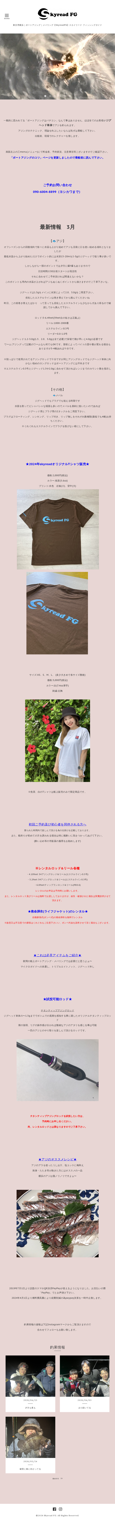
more (57, 1478)
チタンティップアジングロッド (57, 1010)
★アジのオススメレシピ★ (57, 1159)
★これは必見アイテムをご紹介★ (57, 955)
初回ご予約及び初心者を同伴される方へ (57, 824)
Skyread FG (50, 1515)
